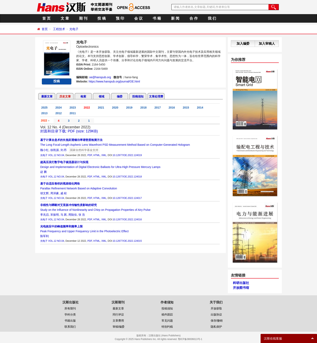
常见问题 (167, 320)
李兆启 (44, 214)
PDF (89, 155)
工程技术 (59, 29)
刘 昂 (63, 150)
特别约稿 (167, 326)
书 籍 (157, 18)
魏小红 (44, 150)
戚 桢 (63, 193)
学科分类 (70, 314)
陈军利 (44, 236)
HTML (96, 155)
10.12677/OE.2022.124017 (127, 198)
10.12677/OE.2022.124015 (127, 241)
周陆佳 (72, 214)
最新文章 (47, 96)
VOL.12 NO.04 (56, 155)
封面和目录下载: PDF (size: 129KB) (69, 131)
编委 (120, 96)
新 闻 (175, 18)
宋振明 (54, 214)
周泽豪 (54, 193)
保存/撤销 (217, 320)
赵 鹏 (43, 171)
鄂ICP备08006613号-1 (190, 339)
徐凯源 (54, 150)
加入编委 (243, 43)
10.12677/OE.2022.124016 (127, 219)
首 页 (46, 18)
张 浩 (81, 214)
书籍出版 (70, 320)
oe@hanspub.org (100, 77)
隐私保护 (216, 326)
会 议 (138, 18)
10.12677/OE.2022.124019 (127, 155)
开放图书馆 (241, 287)
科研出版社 (241, 283)
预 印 (120, 18)
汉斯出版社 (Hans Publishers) (165, 335)
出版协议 (216, 314)
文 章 (65, 18)
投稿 (56, 81)
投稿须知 (138, 96)
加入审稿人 (267, 43)
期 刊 (83, 18)
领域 (101, 96)
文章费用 (118, 320)
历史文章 (65, 96)
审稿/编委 (119, 326)
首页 (45, 29)
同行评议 (118, 314)
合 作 (193, 18)
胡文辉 (44, 193)
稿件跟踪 (167, 314)
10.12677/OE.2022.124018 (127, 176)
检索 (83, 96)
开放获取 (216, 308)
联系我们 (70, 326)
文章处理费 (156, 96)
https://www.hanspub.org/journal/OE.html (114, 81)
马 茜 (63, 214)
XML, (104, 155)
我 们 (212, 18)
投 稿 (101, 18)
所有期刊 (70, 308)
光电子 (73, 29)
